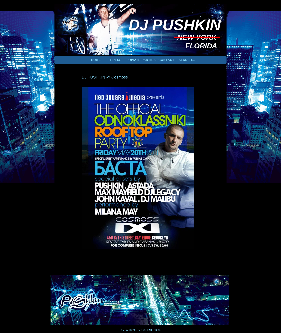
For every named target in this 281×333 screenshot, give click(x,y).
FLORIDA (156, 330)
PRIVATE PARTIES (141, 60)
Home (96, 60)
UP (214, 281)
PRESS (116, 60)
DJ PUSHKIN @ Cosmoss (105, 77)
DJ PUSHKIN (144, 330)
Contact (166, 60)
